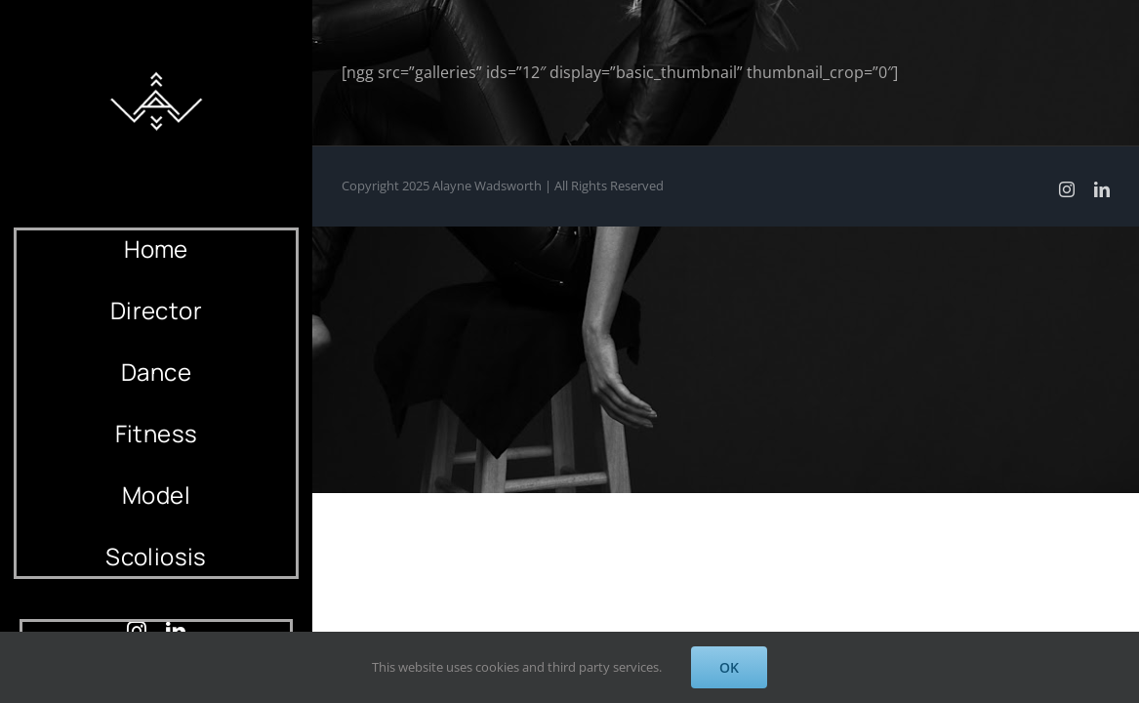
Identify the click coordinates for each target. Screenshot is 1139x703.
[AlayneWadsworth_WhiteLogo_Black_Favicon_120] (156, 66)
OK (729, 667)
